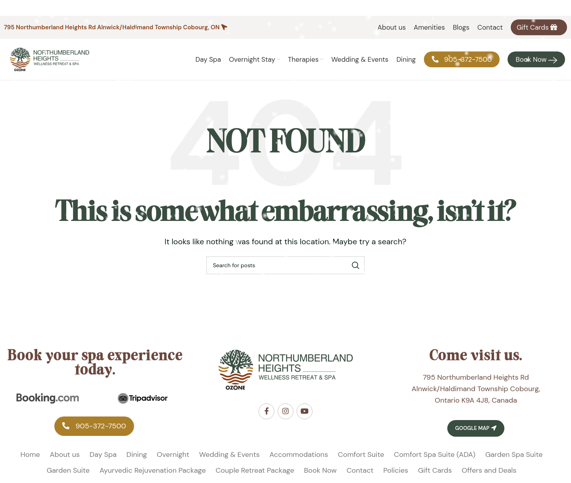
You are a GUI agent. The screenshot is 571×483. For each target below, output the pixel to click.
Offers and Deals (489, 470)
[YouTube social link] (304, 411)
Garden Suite (68, 470)
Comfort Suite (361, 454)
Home (30, 454)
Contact (360, 470)
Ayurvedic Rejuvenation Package (153, 470)
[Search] (285, 265)
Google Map (475, 428)
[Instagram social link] (285, 411)
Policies (395, 470)
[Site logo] (49, 59)
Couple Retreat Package (255, 470)
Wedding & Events (229, 454)
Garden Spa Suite (514, 454)
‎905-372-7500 (94, 426)
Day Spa (103, 454)
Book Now (320, 470)
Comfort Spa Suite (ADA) (434, 454)
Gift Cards (435, 470)
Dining (136, 454)
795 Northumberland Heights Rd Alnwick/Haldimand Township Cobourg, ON (112, 27)
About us (65, 454)
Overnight (173, 454)
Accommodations (299, 454)
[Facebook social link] (266, 411)
